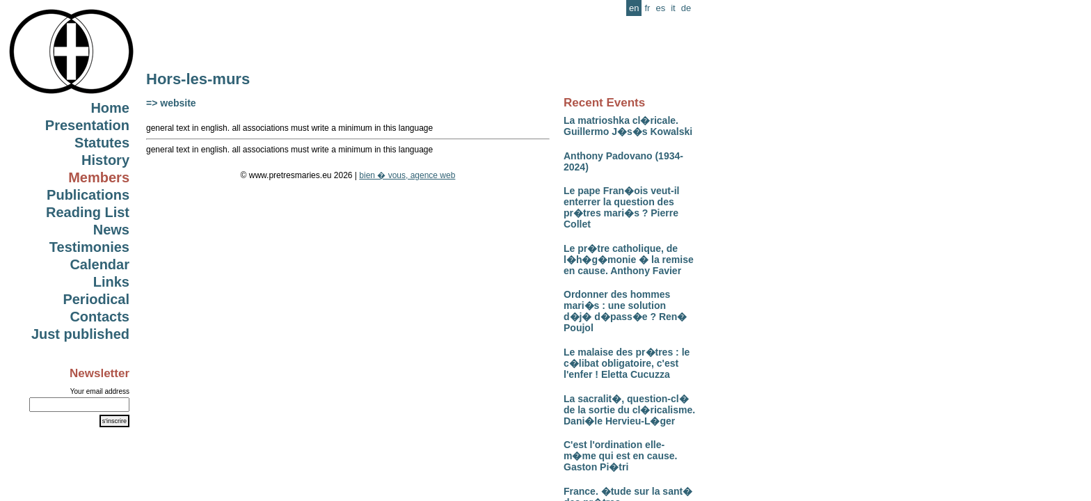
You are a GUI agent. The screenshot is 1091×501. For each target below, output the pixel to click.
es (660, 8)
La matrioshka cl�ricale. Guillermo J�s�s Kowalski (628, 126)
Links (111, 281)
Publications (88, 194)
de (686, 8)
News (111, 229)
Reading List (87, 212)
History (105, 160)
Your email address (99, 391)
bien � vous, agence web (407, 175)
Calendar (99, 264)
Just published (80, 334)
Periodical (96, 299)
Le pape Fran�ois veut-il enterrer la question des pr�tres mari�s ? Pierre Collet (621, 207)
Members (98, 177)
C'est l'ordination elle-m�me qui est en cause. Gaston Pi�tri (620, 455)
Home (109, 108)
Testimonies (89, 247)
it (673, 8)
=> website (171, 103)
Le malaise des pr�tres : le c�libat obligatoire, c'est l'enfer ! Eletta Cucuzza (627, 363)
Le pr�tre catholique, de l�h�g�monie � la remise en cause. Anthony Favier (629, 259)
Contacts (99, 316)
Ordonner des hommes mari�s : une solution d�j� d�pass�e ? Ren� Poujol (625, 311)
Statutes (101, 142)
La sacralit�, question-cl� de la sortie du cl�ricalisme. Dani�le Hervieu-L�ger (629, 410)
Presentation (87, 125)
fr (647, 8)
